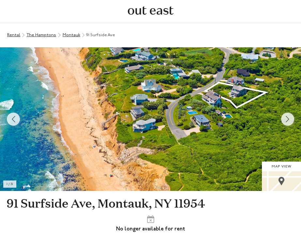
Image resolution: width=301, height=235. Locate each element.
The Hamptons (41, 35)
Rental (13, 35)
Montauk (71, 35)
